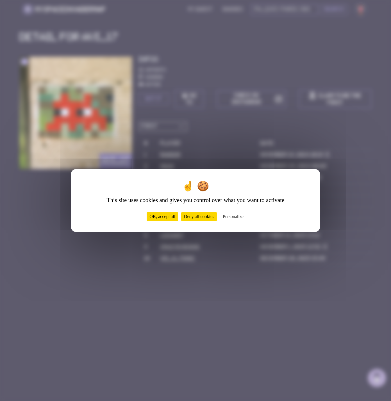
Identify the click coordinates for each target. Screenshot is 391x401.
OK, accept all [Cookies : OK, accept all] (162, 216)
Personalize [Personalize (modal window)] (233, 216)
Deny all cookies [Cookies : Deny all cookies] (199, 216)
